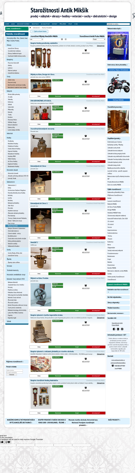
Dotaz (39, 96)
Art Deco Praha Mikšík (114, 207)
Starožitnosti (112, 279)
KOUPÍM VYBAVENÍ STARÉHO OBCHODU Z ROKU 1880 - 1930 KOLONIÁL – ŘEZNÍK (52, 421)
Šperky (9, 259)
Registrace (35, 24)
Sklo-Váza (11, 206)
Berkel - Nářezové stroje (15, 221)
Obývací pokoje (12, 70)
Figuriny (10, 315)
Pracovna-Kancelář (13, 63)
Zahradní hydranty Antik (115, 162)
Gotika (110, 274)
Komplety (10, 59)
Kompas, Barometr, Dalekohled (16, 228)
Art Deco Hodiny (12, 161)
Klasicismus (111, 265)
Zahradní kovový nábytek (115, 150)
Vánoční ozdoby (12, 244)
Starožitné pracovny (115, 107)
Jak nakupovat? (96, 96)
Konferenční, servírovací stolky (17, 85)
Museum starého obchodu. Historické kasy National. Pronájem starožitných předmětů (83, 421)
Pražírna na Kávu (13, 290)
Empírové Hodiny (12, 164)
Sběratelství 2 (12, 185)
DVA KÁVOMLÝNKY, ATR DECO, (67, 100)
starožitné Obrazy (13, 48)
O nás (76, 24)
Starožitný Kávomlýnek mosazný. (67, 128)
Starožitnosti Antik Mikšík (59, 10)
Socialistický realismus (14, 51)
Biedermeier (111, 256)
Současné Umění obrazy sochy (17, 56)
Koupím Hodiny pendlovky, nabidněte (67, 43)
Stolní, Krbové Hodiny (14, 149)
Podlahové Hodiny (13, 146)
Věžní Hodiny (12, 159)
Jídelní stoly (11, 80)
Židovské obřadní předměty (16, 213)
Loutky (10, 198)
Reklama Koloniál (13, 282)
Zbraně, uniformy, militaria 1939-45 (18, 176)
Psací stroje (11, 223)
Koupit (77, 96)
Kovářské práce (12, 236)
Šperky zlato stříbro (14, 262)
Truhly (9, 115)
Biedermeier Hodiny (13, 166)
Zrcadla (10, 97)
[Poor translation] (7, 442)
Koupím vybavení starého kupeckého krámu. (67, 315)
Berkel (109, 198)
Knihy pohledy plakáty (14, 241)
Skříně (10, 104)
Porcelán (10, 208)
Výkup (70, 24)
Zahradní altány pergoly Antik (116, 153)
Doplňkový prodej (114, 138)
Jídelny (10, 65)
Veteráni (9, 266)
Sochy (9, 249)
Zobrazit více (100, 46)
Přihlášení (62, 24)
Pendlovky (11, 141)
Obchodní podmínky (23, 24)
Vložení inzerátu (113, 308)
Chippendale (111, 247)
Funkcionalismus (112, 233)
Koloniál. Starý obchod (14, 297)
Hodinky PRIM (12, 156)
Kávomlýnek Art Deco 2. (67, 203)
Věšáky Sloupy (12, 122)
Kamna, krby (11, 127)
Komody (10, 112)
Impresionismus (112, 230)
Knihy (9, 188)
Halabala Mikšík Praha (114, 213)
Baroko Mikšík (112, 268)
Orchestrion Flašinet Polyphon (17, 190)
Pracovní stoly (12, 82)
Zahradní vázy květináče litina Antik (118, 156)
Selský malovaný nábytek (115, 250)
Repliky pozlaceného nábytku (116, 168)
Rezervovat (58, 96)
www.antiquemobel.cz (118, 360)
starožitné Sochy (13, 256)
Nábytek (9, 91)
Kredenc (10, 117)
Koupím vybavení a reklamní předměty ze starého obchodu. (67, 351)
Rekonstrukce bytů (114, 28)
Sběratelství (11, 182)
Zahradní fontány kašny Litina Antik (118, 159)
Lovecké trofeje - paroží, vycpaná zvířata (117, 172)
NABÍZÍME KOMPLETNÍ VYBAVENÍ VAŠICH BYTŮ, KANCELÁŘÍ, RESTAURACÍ (21, 421)
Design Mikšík (112, 210)
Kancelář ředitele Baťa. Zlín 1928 (118, 218)
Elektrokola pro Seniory (115, 142)
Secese (110, 227)
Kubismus (110, 242)
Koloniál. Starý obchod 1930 (16, 279)
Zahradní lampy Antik (114, 165)
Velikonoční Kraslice (13, 246)
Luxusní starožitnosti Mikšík (117, 284)
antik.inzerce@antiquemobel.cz (118, 363)
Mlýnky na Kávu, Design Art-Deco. (67, 74)
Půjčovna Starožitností (115, 195)
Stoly (8, 76)
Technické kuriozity (12, 270)
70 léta (110, 236)
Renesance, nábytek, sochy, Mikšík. (118, 271)
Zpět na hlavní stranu (40, 31)
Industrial (10, 133)
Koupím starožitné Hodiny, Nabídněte (67, 380)
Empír (109, 259)
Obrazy (9, 45)
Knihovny (10, 102)
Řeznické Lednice (13, 303)
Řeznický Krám (12, 300)
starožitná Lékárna (13, 73)
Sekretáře (11, 107)
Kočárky (10, 195)
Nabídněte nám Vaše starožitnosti (118, 290)
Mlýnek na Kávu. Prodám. (67, 278)
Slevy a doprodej (113, 302)
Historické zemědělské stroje (16, 274)
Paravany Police (12, 120)
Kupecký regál (12, 318)
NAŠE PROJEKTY (113, 420)
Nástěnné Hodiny (13, 144)
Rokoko (110, 262)
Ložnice (10, 68)
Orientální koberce (13, 231)
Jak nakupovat (45, 24)
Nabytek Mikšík (112, 204)
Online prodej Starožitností (116, 277)
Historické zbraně (12, 170)
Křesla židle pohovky (14, 94)
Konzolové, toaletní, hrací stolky (17, 87)
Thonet (110, 239)
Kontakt (54, 24)
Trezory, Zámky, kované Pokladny (17, 218)
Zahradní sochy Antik (114, 148)
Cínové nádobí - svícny (14, 233)
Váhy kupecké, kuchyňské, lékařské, (18, 295)
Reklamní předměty (13, 203)
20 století (111, 224)
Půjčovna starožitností (14, 361)
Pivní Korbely (11, 216)
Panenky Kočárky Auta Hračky (16, 193)
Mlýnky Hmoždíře (13, 226)
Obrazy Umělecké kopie (15, 53)
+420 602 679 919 (118, 366)
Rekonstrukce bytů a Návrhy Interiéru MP (119, 177)
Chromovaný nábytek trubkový (117, 215)
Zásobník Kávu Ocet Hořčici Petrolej (16, 286)
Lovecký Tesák (12, 178)
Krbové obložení (12, 125)
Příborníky (11, 110)
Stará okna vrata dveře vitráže (17, 239)
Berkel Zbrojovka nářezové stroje (17, 305)
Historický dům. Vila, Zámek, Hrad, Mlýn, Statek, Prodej (17, 39)
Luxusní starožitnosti (114, 201)
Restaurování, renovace (115, 313)
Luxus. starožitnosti (13, 28)
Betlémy (10, 200)
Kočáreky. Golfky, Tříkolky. (115, 145)
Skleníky (10, 99)
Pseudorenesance (113, 253)
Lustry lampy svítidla (14, 130)
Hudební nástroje (13, 211)
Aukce (13, 24)
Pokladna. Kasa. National (15, 292)
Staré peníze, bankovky (14, 308)
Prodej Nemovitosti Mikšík (116, 182)
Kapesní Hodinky (12, 151)
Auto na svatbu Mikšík (114, 185)
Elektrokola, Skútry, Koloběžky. (117, 65)
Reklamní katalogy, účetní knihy (17, 310)
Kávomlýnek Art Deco (67, 166)
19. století (111, 221)
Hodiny (9, 138)
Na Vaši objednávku (114, 297)
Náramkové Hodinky (13, 154)
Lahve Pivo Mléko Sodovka (15, 313)
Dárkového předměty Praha (116, 192)
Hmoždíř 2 (67, 242)
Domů (7, 24)
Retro (109, 245)
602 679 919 (85, 53)
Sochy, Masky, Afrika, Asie (15, 253)
